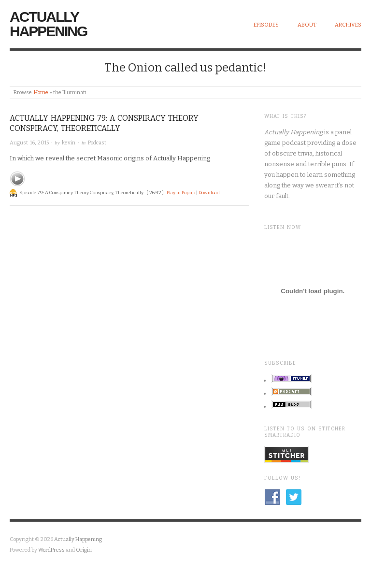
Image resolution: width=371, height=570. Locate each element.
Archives (348, 25)
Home (41, 92)
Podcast (97, 143)
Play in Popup (181, 193)
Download (209, 193)
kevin (68, 143)
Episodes (266, 25)
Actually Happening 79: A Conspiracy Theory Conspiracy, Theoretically (104, 123)
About (307, 25)
